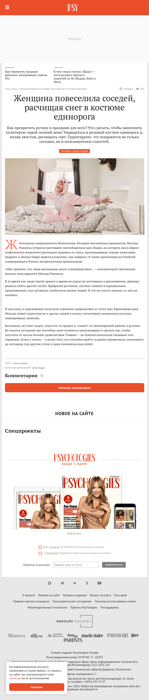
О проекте (28, 595)
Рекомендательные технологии (47, 607)
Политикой (52, 553)
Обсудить (126, 88)
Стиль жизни (11, 88)
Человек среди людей (74, 151)
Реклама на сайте (49, 595)
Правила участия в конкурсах (31, 601)
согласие (54, 547)
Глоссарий (120, 595)
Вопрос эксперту (100, 595)
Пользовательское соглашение (72, 601)
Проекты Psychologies (83, 607)
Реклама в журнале (75, 595)
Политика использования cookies (115, 601)
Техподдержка (109, 607)
